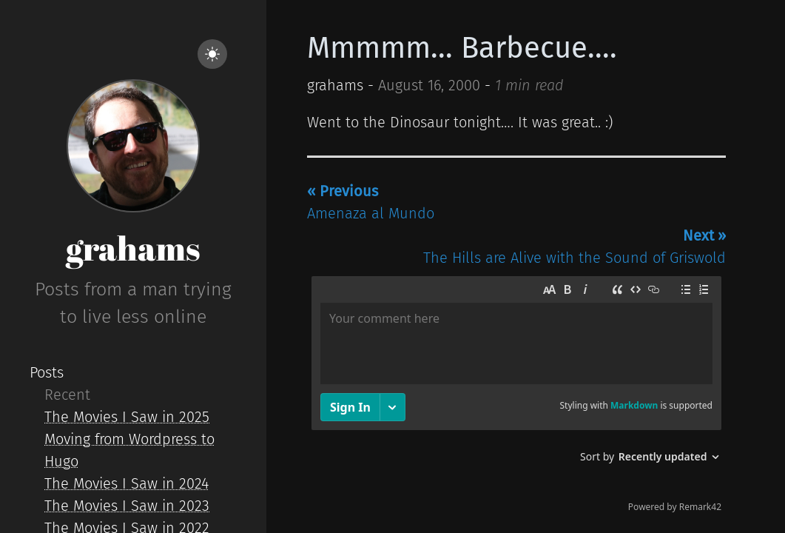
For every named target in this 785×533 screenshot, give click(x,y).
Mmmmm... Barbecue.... (462, 48)
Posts (47, 372)
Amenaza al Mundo (370, 202)
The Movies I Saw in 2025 (126, 417)
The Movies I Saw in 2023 (126, 505)
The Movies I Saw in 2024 (126, 483)
